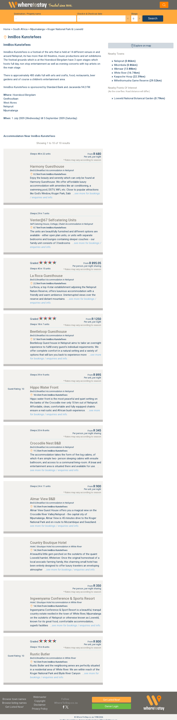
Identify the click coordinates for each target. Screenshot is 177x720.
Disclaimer (40, 704)
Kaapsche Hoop (129, 76)
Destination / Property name (27, 14)
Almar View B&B (42, 499)
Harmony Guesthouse (47, 166)
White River (127, 72)
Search (152, 18)
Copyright (39, 701)
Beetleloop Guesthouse (48, 331)
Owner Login (111, 706)
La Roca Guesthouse (46, 276)
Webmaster (39, 697)
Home (6, 29)
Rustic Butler (40, 654)
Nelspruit (125, 61)
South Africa (20, 29)
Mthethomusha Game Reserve (138, 80)
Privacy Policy (40, 708)
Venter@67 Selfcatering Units (53, 220)
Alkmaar (125, 68)
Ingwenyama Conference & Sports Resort (62, 598)
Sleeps (134, 14)
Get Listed (14, 706)
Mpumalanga (37, 29)
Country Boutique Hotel (48, 543)
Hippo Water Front (44, 387)
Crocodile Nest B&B (45, 443)
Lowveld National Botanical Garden (139, 98)
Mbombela (126, 65)
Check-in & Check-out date (89, 14)
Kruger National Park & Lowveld (65, 29)
